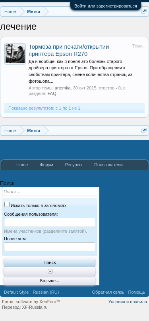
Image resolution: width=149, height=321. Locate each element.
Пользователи (108, 164)
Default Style (16, 292)
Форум (46, 164)
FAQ (52, 93)
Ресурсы (73, 164)
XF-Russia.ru (34, 307)
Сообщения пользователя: (31, 214)
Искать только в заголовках (35, 205)
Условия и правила (127, 301)
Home (22, 164)
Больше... (49, 280)
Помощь (136, 292)
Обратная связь (108, 292)
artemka (63, 87)
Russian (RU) (46, 292)
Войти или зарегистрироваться (105, 6)
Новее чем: (15, 238)
